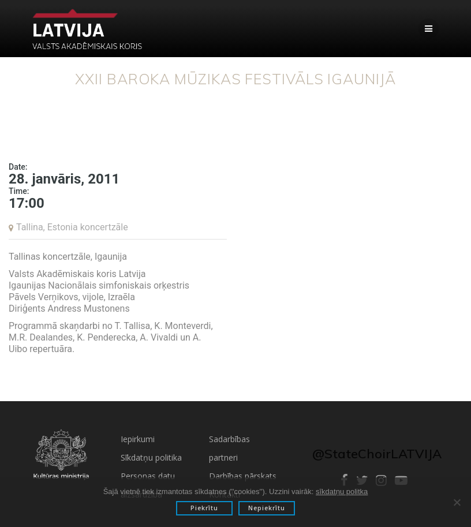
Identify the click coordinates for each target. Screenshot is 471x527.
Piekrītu (204, 508)
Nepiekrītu (266, 508)
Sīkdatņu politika (151, 457)
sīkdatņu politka (342, 491)
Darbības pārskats (242, 475)
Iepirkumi (138, 438)
